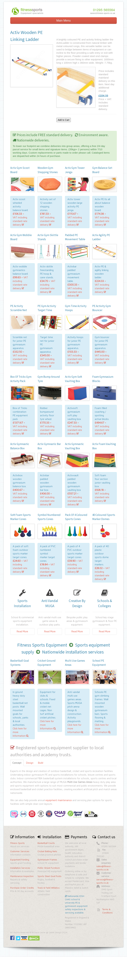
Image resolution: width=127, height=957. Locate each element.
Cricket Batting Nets (47, 851)
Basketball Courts (46, 843)
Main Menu (63, 20)
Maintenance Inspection (22, 876)
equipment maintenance (58, 800)
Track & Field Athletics (49, 887)
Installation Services (20, 868)
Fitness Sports (17, 843)
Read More (22, 631)
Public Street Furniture (49, 868)
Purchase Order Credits (22, 887)
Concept (16, 762)
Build (40, 762)
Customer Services (19, 851)
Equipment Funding (19, 859)
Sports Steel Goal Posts (49, 876)
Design (29, 762)
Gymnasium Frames (47, 859)
